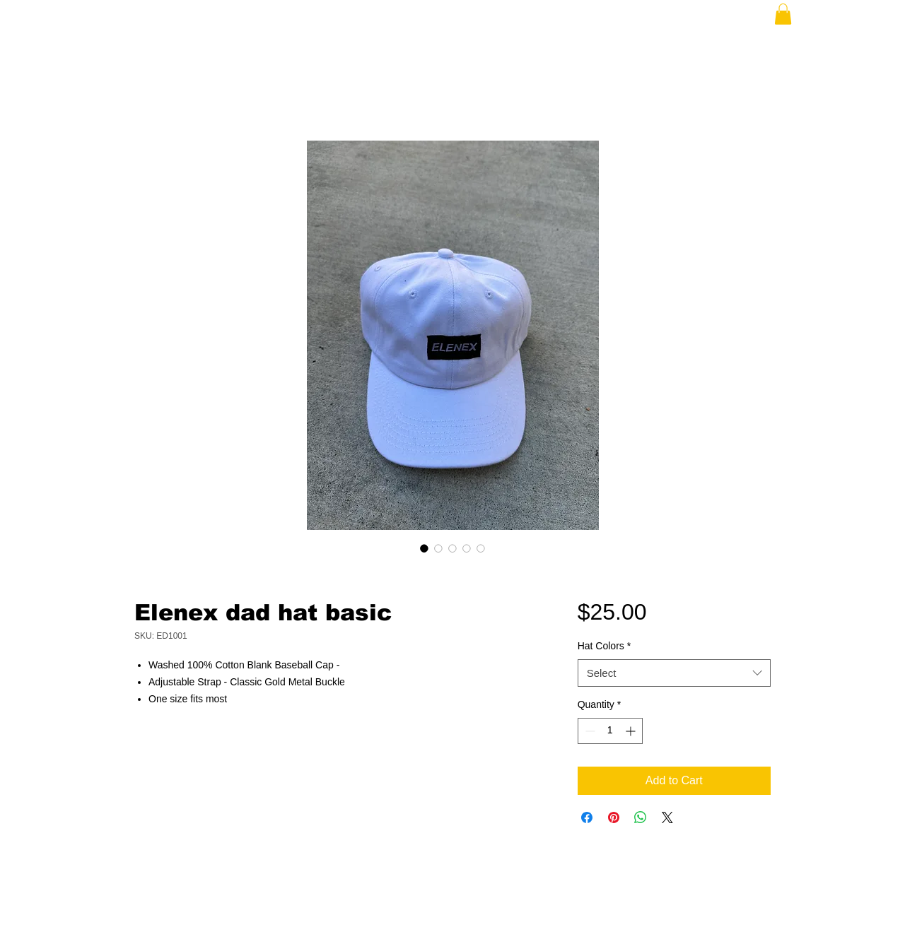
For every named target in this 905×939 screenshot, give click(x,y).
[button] (783, 14)
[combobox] (674, 673)
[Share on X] (667, 817)
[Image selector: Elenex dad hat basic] (424, 548)
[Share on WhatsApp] (640, 817)
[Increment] (632, 731)
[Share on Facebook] (586, 817)
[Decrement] (588, 731)
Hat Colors (604, 645)
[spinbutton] (610, 731)
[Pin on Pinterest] (613, 817)
